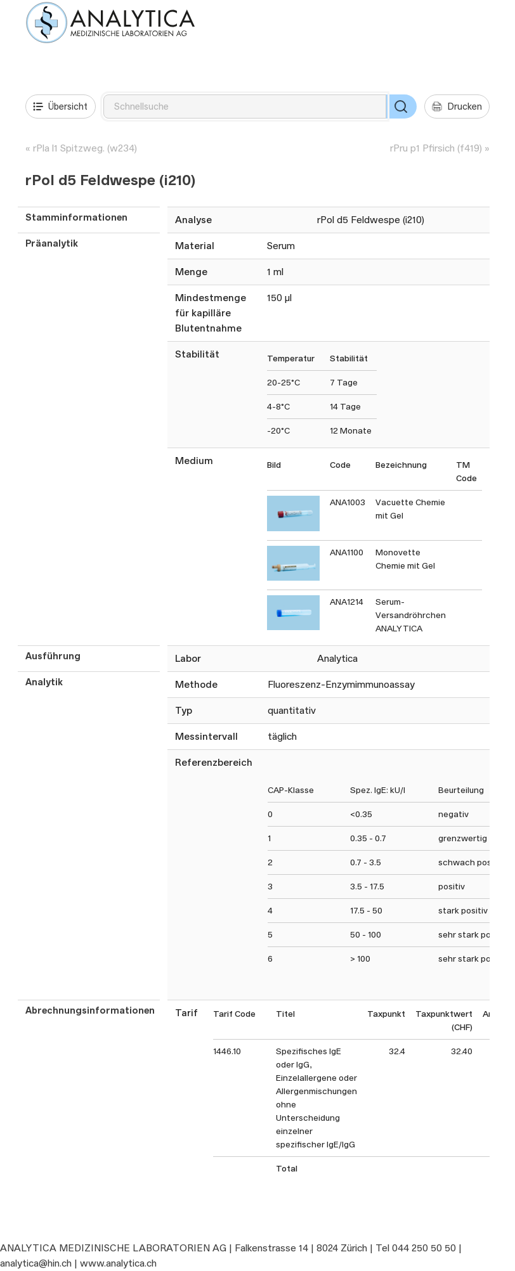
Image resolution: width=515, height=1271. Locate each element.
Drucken (457, 106)
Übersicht (60, 106)
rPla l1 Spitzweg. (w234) (85, 148)
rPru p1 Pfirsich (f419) (436, 148)
